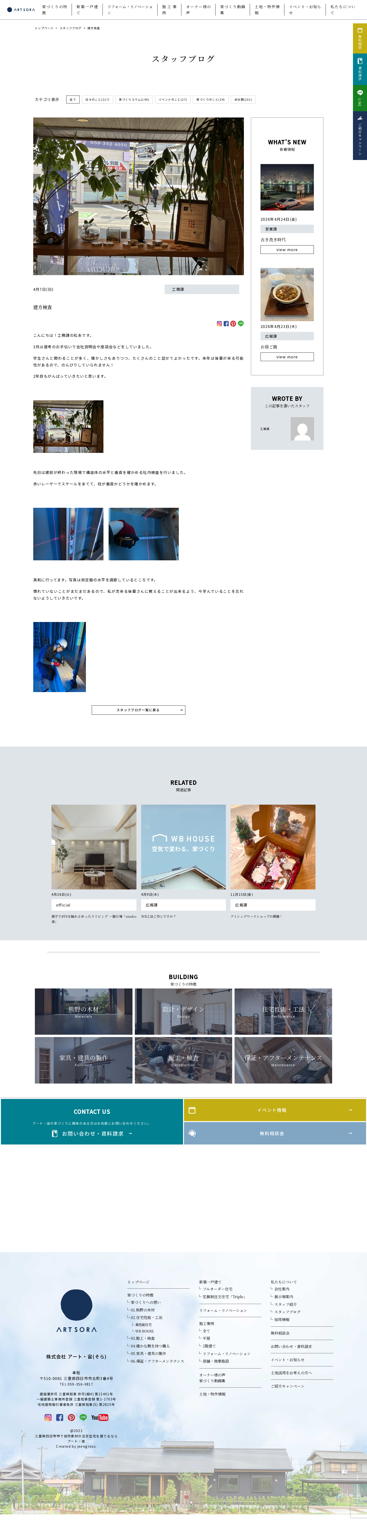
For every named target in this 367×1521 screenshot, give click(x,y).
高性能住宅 (143, 1330)
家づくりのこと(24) (225, 99)
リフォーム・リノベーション (130, 9)
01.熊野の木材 (143, 1315)
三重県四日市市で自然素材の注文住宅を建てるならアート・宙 (76, 1445)
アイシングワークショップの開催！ (260, 920)
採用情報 (281, 1325)
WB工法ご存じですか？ (161, 920)
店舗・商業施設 (216, 1367)
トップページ (44, 28)
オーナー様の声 (198, 9)
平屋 (206, 1344)
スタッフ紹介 (285, 1310)
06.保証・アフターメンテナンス (157, 1367)
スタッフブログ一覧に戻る (138, 711)
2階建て (209, 1351)
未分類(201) (262, 99)
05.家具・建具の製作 (148, 1359)
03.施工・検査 (143, 1344)
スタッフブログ (71, 28)
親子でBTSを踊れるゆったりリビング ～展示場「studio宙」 (93, 923)
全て (73, 99)
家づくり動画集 (232, 9)
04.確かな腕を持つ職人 (150, 1351)
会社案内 (281, 1295)
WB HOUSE (144, 1336)
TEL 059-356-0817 (76, 1390)
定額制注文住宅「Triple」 (225, 1302)
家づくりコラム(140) (140, 99)
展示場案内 (283, 1302)
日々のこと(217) (100, 99)
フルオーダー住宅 (217, 1295)
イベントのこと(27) (184, 99)
